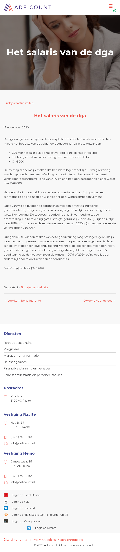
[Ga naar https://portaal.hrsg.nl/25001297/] (60, 514)
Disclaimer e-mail (16, 539)
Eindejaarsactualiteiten (19, 103)
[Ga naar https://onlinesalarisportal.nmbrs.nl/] (60, 527)
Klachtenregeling (70, 540)
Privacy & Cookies (43, 540)
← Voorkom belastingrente (22, 300)
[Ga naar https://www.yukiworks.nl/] (60, 501)
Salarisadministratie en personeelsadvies (33, 375)
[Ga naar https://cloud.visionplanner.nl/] (60, 521)
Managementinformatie (21, 355)
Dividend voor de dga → (99, 300)
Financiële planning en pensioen (27, 368)
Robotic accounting (18, 343)
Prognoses (11, 349)
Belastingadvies (15, 362)
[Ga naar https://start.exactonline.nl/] (60, 495)
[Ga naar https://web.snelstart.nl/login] (60, 508)
